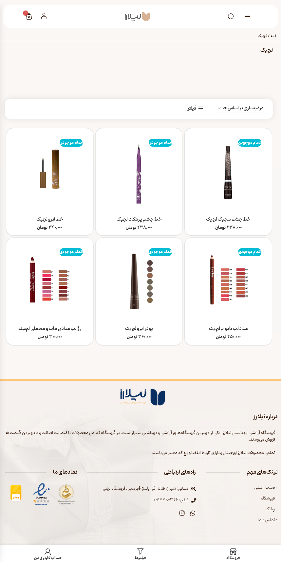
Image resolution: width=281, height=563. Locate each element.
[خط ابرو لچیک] (49, 171)
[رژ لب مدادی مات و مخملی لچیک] (49, 281)
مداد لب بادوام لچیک (228, 329)
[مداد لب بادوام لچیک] (228, 281)
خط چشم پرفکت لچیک (139, 219)
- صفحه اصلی (266, 487)
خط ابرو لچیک (49, 219)
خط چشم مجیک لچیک (228, 219)
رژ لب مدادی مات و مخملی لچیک (50, 329)
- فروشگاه (269, 498)
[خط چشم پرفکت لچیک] (139, 171)
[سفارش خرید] (240, 108)
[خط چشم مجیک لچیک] (228, 171)
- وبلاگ (271, 509)
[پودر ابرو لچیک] (139, 281)
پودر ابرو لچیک (139, 329)
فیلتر (192, 108)
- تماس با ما (268, 520)
